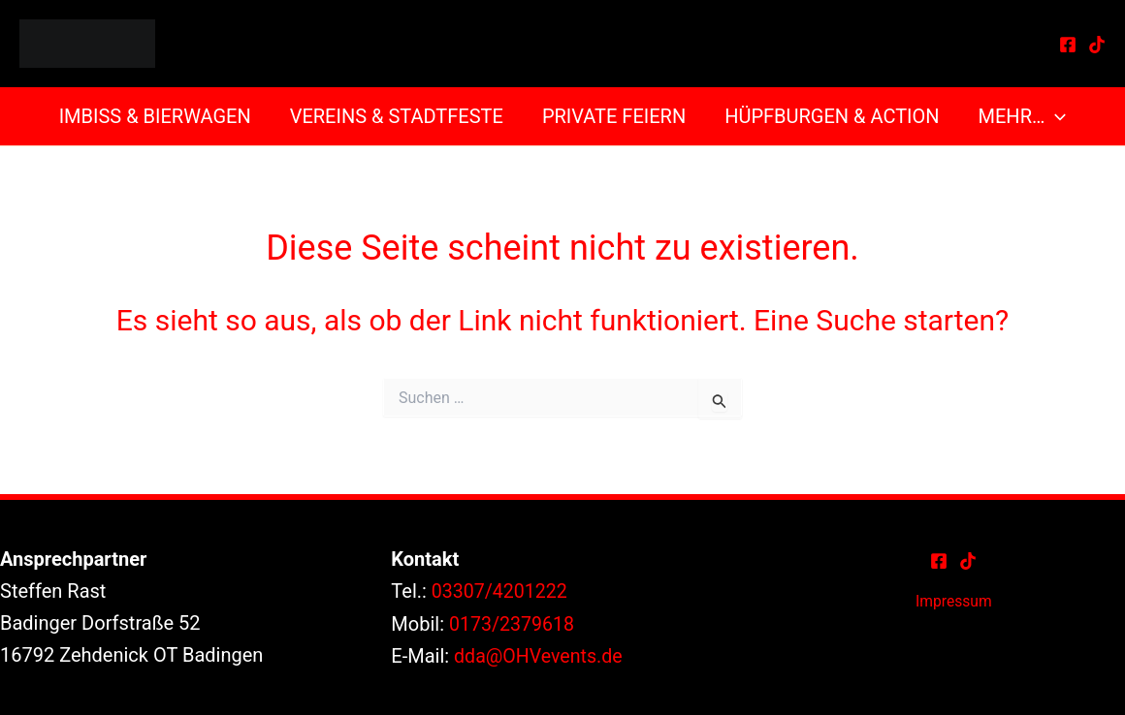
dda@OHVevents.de (540, 655)
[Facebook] (1068, 44)
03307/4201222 (501, 591)
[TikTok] (1097, 44)
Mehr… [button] (1023, 116)
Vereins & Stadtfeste (396, 116)
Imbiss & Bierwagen (155, 116)
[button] (1055, 116)
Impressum (954, 601)
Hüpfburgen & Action (831, 116)
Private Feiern (614, 116)
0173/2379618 (513, 623)
